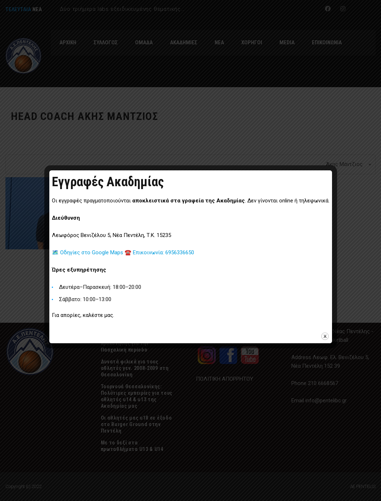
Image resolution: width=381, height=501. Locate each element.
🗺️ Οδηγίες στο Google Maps (88, 252)
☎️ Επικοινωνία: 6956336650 (159, 252)
